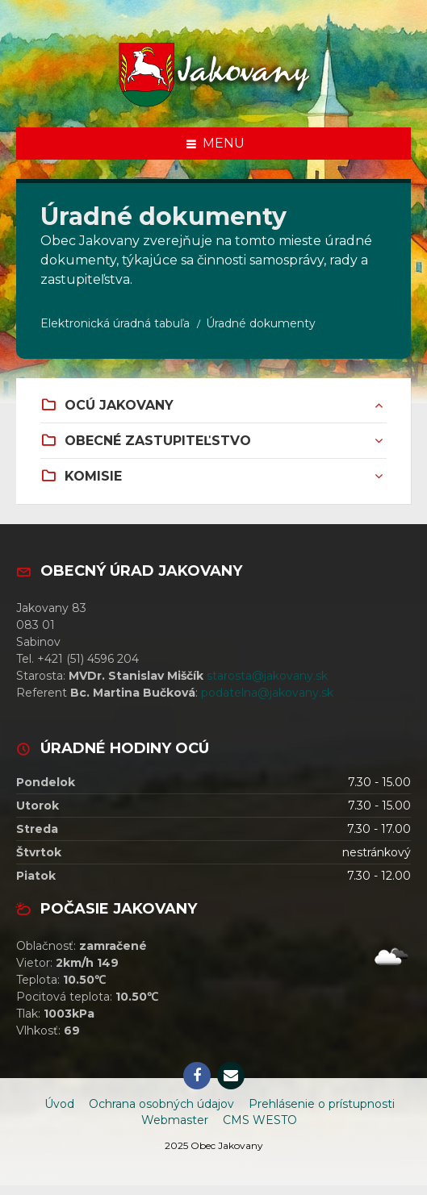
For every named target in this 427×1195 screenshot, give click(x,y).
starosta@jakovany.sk (267, 675)
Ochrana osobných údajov (161, 1104)
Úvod (59, 1104)
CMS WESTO (260, 1120)
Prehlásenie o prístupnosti (322, 1104)
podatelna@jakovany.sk (267, 692)
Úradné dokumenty (261, 323)
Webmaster (174, 1120)
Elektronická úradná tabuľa (115, 323)
